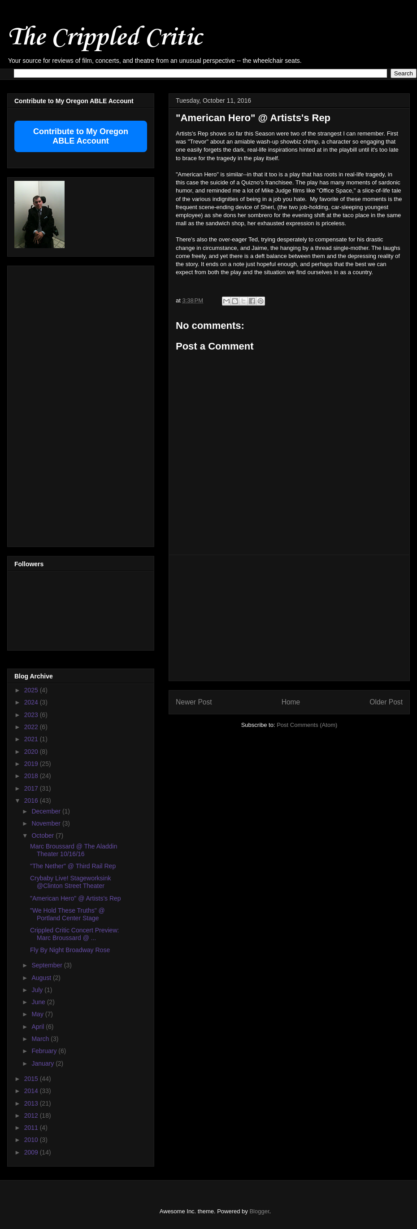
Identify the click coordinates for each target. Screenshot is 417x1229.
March (41, 1038)
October (43, 835)
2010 (32, 1139)
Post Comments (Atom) (307, 725)
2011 (32, 1127)
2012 (32, 1115)
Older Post (386, 702)
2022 (32, 726)
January (43, 1063)
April (38, 1026)
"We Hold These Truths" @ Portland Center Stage (67, 914)
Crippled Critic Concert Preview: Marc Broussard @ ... (74, 934)
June (39, 1002)
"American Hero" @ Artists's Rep (75, 898)
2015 (32, 1078)
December (46, 811)
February (44, 1050)
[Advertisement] (50, 403)
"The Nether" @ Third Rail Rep (73, 866)
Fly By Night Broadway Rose (70, 949)
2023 (32, 714)
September (47, 965)
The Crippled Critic (104, 37)
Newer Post (194, 702)
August (41, 977)
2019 (32, 763)
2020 (32, 751)
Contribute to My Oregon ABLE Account (80, 136)
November (46, 823)
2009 (32, 1152)
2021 (32, 739)
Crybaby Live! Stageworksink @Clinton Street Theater (70, 882)
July (37, 989)
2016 (32, 800)
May (38, 1014)
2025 (32, 690)
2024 (32, 702)
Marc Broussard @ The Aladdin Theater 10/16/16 (73, 850)
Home (291, 702)
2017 (32, 788)
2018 (32, 775)
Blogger (259, 1211)
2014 (32, 1090)
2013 (32, 1103)
